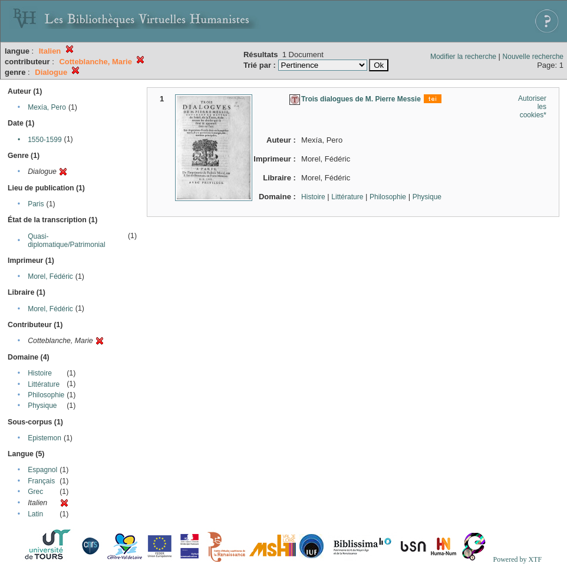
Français (41, 481)
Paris (36, 204)
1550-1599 (44, 140)
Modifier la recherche (463, 56)
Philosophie (46, 395)
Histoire (40, 373)
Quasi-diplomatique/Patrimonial (66, 240)
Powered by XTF (517, 559)
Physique (42, 405)
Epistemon (44, 438)
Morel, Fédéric (50, 276)
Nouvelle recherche (533, 56)
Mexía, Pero (47, 107)
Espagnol (42, 470)
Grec (35, 491)
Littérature (44, 384)
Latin (35, 514)
